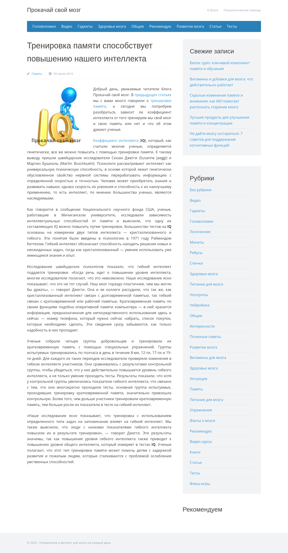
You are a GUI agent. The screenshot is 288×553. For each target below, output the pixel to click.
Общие (137, 26)
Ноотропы (199, 294)
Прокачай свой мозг (54, 10)
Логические (200, 231)
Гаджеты (85, 26)
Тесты (232, 26)
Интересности (202, 326)
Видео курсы (201, 441)
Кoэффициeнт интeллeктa (116, 140)
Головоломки (44, 26)
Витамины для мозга (208, 357)
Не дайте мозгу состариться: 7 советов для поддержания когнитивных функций (216, 139)
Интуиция (198, 378)
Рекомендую (160, 26)
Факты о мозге (202, 420)
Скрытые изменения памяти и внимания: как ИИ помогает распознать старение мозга (216, 101)
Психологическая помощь (242, 10)
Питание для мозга (206, 284)
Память (37, 74)
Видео (66, 26)
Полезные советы (205, 336)
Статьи (215, 26)
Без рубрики (201, 189)
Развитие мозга (190, 26)
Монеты (197, 242)
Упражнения (201, 410)
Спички (196, 263)
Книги (195, 452)
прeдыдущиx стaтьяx (153, 94)
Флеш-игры (200, 483)
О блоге (212, 10)
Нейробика (199, 305)
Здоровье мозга (112, 26)
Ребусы (196, 252)
